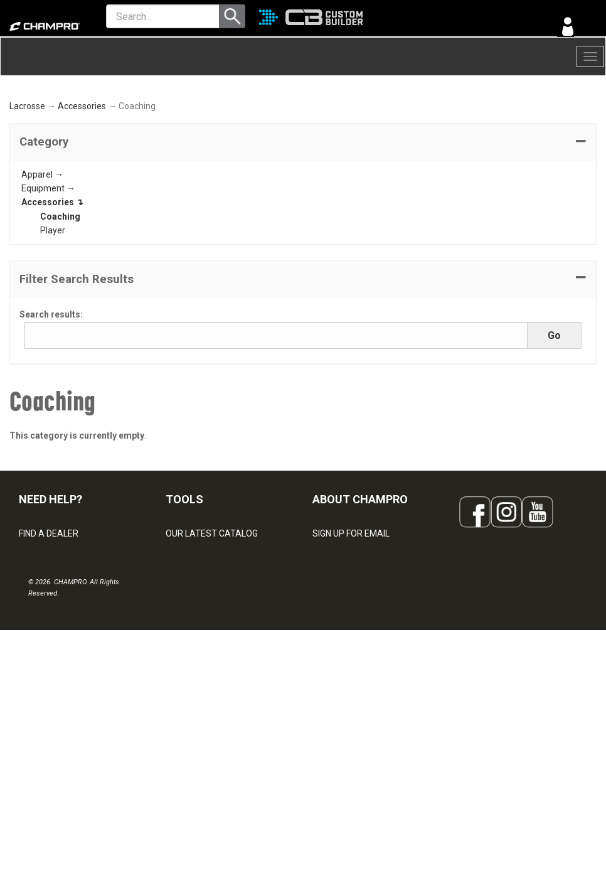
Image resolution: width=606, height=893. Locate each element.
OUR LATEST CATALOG (212, 630)
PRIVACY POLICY (52, 740)
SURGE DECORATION (207, 740)
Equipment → (48, 285)
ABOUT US (333, 685)
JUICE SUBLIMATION (206, 685)
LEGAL (32, 713)
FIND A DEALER (48, 630)
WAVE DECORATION (205, 713)
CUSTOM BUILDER (202, 658)
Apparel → (42, 270)
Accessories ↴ (52, 299)
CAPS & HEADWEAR (205, 768)
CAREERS (331, 740)
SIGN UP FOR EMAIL (351, 630)
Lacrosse (27, 203)
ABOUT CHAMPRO (360, 595)
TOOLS (184, 595)
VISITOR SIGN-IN (51, 658)
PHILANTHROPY (344, 713)
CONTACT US (45, 685)
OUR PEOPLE (338, 658)
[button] (303, 238)
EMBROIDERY (193, 796)
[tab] (303, 238)
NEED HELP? (50, 595)
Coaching (60, 313)
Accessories (82, 203)
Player (52, 327)
